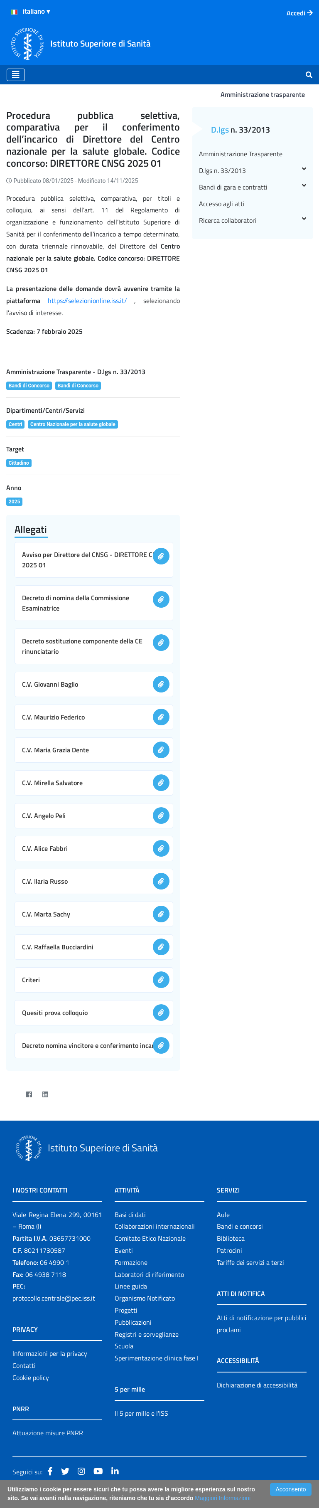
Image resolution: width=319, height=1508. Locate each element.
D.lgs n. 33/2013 (252, 170)
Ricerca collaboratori (252, 220)
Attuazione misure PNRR (47, 1433)
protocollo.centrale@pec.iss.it (53, 1298)
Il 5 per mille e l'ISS (141, 1413)
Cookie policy (30, 1377)
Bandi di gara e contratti (252, 187)
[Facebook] (28, 1094)
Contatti (24, 1365)
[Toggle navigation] (16, 75)
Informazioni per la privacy (49, 1353)
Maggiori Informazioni (222, 1498)
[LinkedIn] (45, 1094)
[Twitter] (12, 1094)
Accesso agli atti (222, 204)
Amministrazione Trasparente (240, 154)
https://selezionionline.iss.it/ (87, 301)
